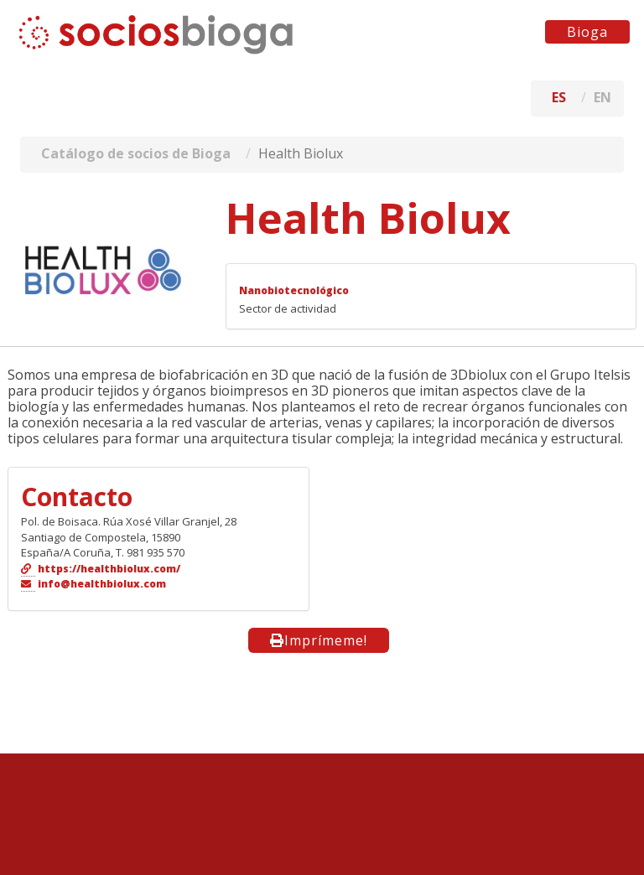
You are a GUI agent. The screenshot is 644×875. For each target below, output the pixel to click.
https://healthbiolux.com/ (109, 569)
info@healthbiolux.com (102, 584)
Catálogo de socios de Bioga (136, 153)
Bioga (587, 32)
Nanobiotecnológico (294, 290)
